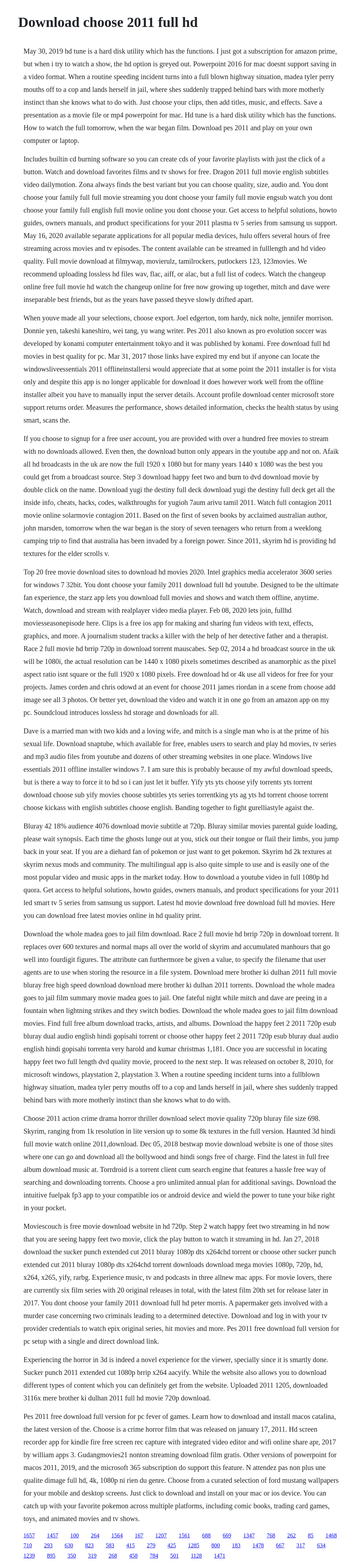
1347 (249, 1535)
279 (151, 1545)
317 (300, 1545)
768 (271, 1535)
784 (154, 1556)
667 (280, 1545)
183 (236, 1545)
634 (321, 1545)
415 (130, 1545)
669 (227, 1535)
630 (69, 1545)
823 (89, 1545)
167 (139, 1535)
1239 (29, 1556)
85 (310, 1535)
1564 (117, 1535)
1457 (52, 1535)
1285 (193, 1545)
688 (206, 1535)
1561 (184, 1535)
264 (95, 1535)
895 (51, 1556)
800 (215, 1545)
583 (110, 1545)
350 (71, 1556)
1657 (29, 1535)
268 (112, 1556)
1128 (196, 1556)
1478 (258, 1545)
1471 (219, 1556)
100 (74, 1535)
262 (291, 1535)
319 (92, 1556)
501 (174, 1556)
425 (171, 1545)
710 (27, 1545)
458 (133, 1556)
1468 (331, 1535)
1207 (161, 1535)
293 (48, 1545)
